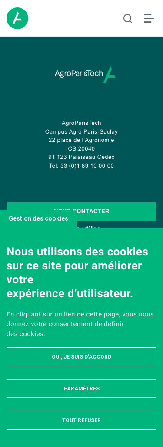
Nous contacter (81, 211)
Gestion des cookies (38, 218)
